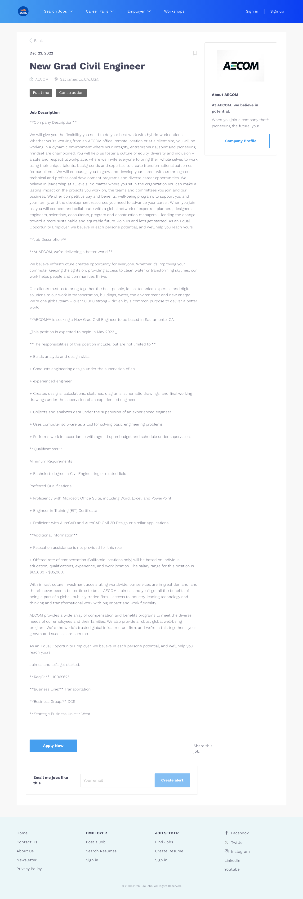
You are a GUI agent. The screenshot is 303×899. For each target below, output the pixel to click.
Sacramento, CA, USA (79, 79)
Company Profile (240, 141)
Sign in (252, 11)
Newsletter (27, 860)
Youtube (232, 869)
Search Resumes (101, 851)
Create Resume (169, 851)
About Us (25, 851)
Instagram (240, 851)
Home (22, 833)
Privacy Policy (29, 869)
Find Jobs (164, 842)
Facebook (240, 833)
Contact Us (27, 842)
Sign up (277, 11)
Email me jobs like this (50, 780)
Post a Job (96, 842)
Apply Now (53, 745)
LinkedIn (232, 860)
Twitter (237, 842)
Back (38, 40)
